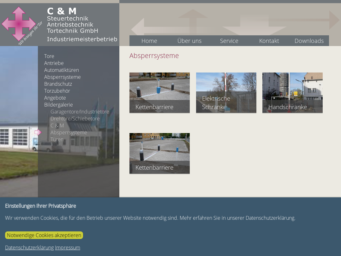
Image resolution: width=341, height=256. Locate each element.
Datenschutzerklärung (29, 247)
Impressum (67, 247)
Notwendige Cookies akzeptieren (44, 235)
